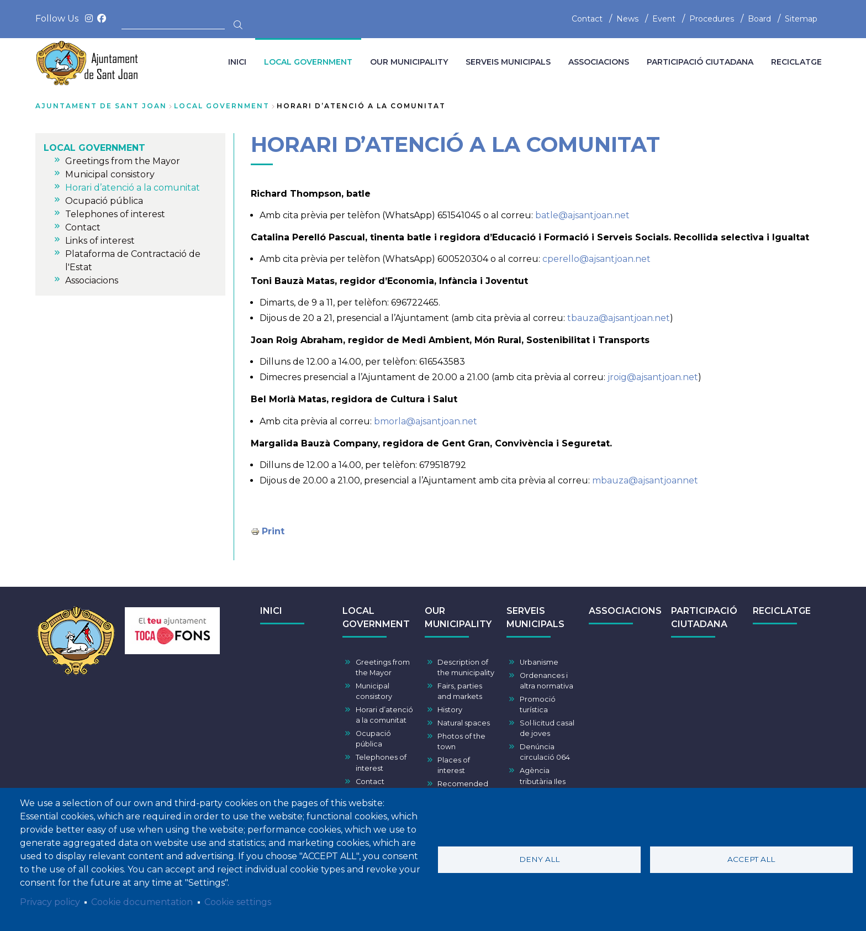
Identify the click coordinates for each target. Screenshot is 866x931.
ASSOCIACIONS (625, 611)
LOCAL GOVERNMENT (222, 106)
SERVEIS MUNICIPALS (535, 617)
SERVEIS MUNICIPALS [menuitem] (508, 62)
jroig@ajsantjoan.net (653, 377)
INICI (271, 611)
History (449, 710)
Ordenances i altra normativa (546, 680)
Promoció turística (538, 704)
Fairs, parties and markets (459, 691)
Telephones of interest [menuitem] (115, 214)
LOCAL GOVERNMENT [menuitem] (308, 62)
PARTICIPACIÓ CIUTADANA (704, 617)
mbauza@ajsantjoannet (645, 480)
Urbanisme (539, 662)
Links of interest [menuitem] (100, 240)
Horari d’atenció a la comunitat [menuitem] (132, 187)
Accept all (751, 859)
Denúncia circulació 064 (545, 752)
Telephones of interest (381, 762)
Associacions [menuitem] (91, 280)
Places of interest (453, 765)
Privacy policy (50, 902)
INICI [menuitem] (237, 62)
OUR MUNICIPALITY (458, 617)
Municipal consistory (374, 691)
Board (759, 19)
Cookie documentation (142, 902)
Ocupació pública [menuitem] (104, 201)
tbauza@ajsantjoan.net (618, 318)
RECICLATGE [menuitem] (796, 62)
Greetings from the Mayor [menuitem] (122, 161)
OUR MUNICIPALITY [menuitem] (409, 62)
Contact (587, 19)
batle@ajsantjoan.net (582, 215)
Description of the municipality (465, 667)
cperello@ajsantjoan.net (596, 259)
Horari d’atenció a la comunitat (384, 715)
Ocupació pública (373, 738)
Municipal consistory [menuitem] (110, 174)
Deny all (539, 859)
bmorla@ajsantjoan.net (425, 421)
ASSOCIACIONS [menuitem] (598, 62)
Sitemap (801, 19)
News (627, 19)
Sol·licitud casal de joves (547, 728)
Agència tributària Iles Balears (543, 781)
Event (663, 19)
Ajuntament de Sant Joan (101, 106)
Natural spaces (463, 723)
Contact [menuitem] (83, 227)
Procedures (711, 19)
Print (273, 531)
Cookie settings (237, 902)
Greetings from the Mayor (383, 667)
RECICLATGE (782, 611)
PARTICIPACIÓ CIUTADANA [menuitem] (700, 62)
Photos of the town (461, 741)
